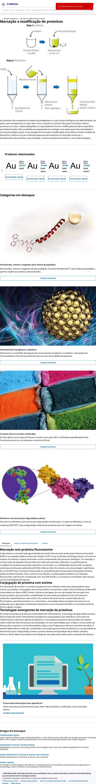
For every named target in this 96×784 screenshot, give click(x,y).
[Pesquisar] (91, 10)
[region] (48, 171)
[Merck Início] (12, 4)
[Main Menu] (3, 4)
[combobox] (48, 10)
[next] (89, 171)
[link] (10, 781)
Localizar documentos (13, 713)
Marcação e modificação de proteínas (32, 19)
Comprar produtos (48, 278)
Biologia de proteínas (11, 19)
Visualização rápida (14, 177)
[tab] (6, 543)
